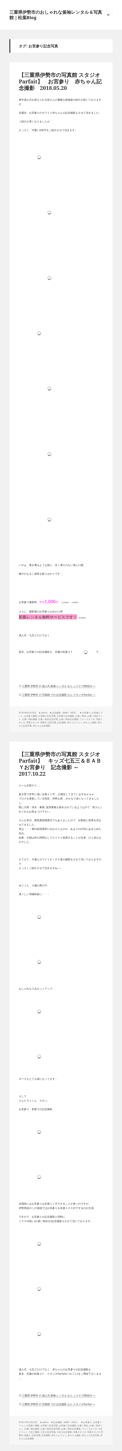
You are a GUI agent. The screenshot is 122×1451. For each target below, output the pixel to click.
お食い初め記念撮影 (69, 719)
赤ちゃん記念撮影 (41, 725)
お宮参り (86, 712)
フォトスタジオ (87, 719)
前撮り (27, 1435)
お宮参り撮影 (30, 715)
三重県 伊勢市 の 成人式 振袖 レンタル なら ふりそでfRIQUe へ (59, 686)
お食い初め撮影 (29, 719)
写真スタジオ (79, 1431)
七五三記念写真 (48, 1431)
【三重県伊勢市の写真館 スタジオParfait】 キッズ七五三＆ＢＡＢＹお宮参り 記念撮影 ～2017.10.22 (60, 763)
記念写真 (52, 722)
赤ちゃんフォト (74, 722)
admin (44, 712)
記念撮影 (61, 722)
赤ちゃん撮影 (89, 722)
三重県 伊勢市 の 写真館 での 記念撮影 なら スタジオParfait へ (58, 695)
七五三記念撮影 (64, 1431)
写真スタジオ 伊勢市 (36, 722)
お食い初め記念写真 (48, 719)
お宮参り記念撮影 (65, 715)
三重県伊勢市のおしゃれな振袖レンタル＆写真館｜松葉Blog (55, 14)
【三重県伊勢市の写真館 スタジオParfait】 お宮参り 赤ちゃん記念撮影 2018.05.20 (60, 81)
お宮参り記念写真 (47, 715)
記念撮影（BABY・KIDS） (64, 712)
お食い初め (80, 715)
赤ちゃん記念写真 (90, 1435)
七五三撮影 (34, 1431)
